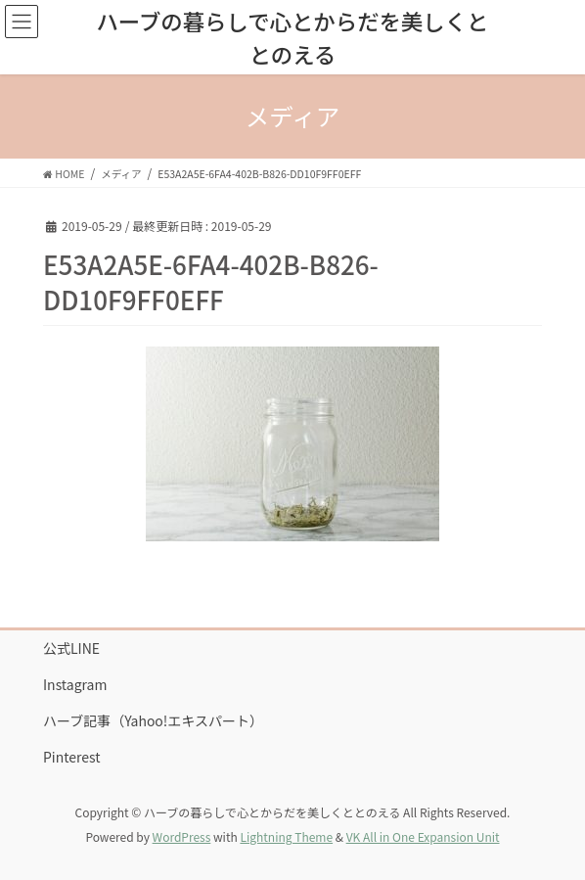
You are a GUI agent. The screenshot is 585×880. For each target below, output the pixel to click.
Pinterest (72, 756)
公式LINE (71, 648)
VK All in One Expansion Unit (423, 836)
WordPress (182, 836)
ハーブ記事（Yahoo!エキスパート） (153, 720)
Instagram (75, 684)
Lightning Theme (286, 836)
